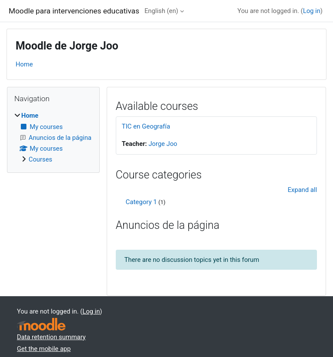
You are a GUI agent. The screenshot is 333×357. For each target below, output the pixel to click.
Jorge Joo (162, 144)
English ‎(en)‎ (161, 11)
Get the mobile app (44, 349)
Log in (311, 11)
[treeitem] (53, 137)
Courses (40, 159)
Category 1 (141, 202)
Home (24, 64)
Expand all (302, 190)
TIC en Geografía (146, 126)
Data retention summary (51, 337)
